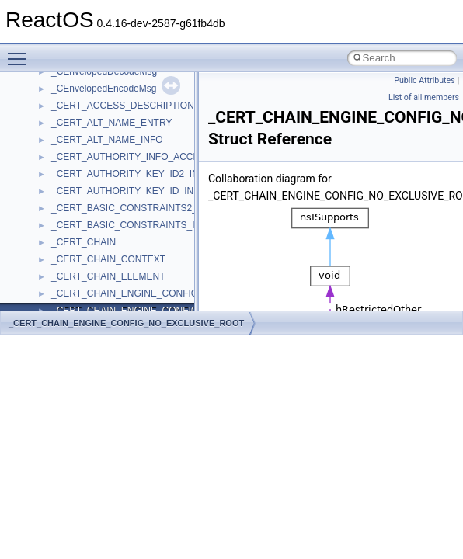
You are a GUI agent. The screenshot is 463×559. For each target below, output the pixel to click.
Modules (43, 119)
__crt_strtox (75, 222)
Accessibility (76, 239)
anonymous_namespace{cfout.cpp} (124, 290)
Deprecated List (59, 102)
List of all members (423, 97)
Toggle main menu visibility (21, 52)
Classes (43, 153)
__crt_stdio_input (86, 187)
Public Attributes (424, 80)
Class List (59, 170)
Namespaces (53, 136)
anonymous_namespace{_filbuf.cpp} (126, 256)
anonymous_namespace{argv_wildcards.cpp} (144, 273)
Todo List (45, 85)
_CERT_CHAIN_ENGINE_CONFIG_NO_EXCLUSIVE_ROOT (126, 323)
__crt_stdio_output (89, 205)
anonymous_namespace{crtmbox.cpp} (130, 307)
